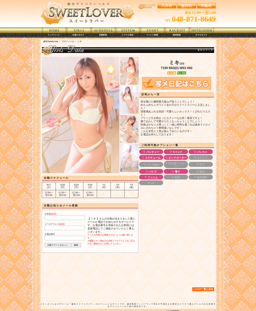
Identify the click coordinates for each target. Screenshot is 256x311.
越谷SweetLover (50, 41)
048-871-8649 (194, 19)
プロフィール (68, 41)
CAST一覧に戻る (204, 289)
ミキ (80, 41)
